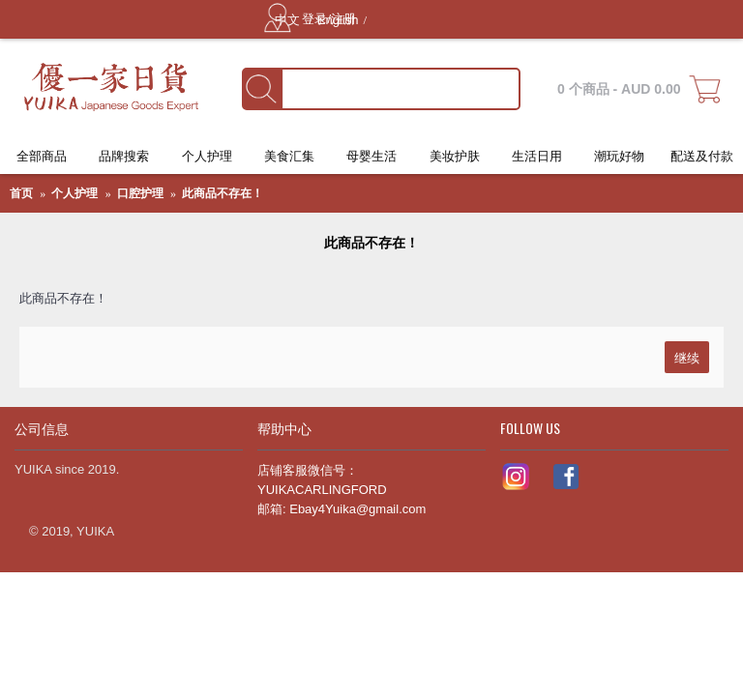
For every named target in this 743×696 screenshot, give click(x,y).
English (338, 20)
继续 (686, 356)
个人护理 (74, 193)
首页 (21, 193)
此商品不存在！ (222, 193)
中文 (289, 20)
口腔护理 (140, 193)
